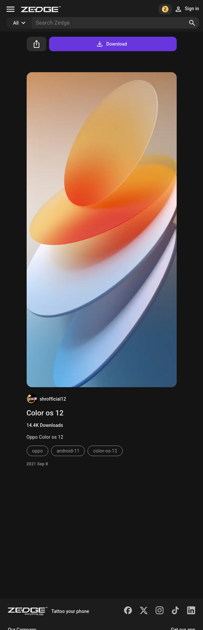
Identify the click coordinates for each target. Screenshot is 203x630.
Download (111, 44)
